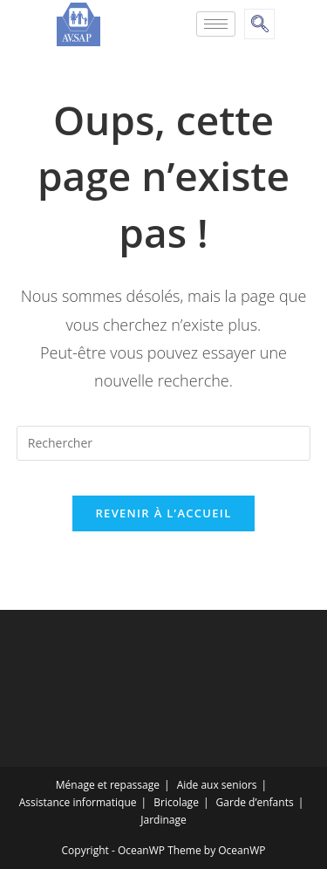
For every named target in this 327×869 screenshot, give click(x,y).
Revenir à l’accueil (163, 513)
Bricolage (176, 802)
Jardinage (163, 819)
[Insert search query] (164, 443)
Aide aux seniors (217, 784)
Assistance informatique (78, 802)
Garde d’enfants (255, 802)
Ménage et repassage (108, 784)
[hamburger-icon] (215, 24)
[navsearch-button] (259, 24)
